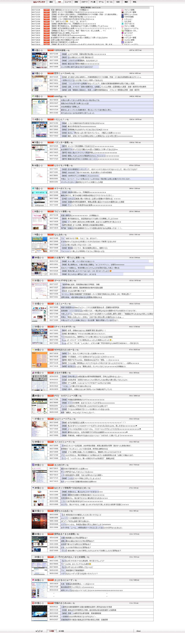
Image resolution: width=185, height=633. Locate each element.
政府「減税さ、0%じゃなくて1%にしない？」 (78, 412)
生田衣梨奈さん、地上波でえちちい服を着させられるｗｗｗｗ (84, 498)
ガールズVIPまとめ (63, 280)
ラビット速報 (129, 10)
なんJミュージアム (131, 28)
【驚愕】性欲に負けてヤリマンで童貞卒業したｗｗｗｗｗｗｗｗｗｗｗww (89, 153)
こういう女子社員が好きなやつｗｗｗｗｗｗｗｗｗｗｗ (82, 501)
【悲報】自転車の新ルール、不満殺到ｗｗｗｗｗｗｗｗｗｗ (73, 23)
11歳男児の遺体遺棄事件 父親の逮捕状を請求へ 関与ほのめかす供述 (86, 607)
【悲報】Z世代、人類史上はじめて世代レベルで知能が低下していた (86, 389)
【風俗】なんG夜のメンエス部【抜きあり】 (77, 57)
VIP (59, 2)
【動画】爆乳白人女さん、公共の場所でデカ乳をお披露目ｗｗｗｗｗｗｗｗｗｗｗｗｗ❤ (94, 432)
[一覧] (68, 50)
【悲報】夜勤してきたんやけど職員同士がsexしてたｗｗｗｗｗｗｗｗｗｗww (90, 156)
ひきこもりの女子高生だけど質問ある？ (76, 547)
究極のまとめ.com (62, 603)
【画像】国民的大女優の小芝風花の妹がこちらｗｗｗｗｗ (82, 495)
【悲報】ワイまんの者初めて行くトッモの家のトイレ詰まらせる (85, 409)
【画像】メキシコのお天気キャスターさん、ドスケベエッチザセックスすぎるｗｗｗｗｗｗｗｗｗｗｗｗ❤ (101, 429)
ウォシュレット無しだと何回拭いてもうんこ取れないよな (82, 251)
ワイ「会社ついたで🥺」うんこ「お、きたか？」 (69, 21)
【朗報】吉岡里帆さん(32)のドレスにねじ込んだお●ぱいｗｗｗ (84, 130)
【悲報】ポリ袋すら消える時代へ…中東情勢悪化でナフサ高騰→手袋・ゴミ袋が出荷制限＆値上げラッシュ (101, 77)
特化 (134, 2)
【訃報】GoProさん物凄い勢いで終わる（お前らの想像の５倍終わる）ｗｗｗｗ (91, 199)
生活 (117, 2)
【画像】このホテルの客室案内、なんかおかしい (79, 61)
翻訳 (126, 2)
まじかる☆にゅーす (63, 580)
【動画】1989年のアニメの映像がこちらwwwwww (80, 176)
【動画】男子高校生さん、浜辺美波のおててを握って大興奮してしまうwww (79, 26)
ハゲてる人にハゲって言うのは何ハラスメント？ (79, 574)
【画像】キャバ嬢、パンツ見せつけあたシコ (77, 261)
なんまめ (127, 21)
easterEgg (58, 96)
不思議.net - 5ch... (130, 31)
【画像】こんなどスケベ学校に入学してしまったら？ (81, 478)
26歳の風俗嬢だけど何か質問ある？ (74, 538)
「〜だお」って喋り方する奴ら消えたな (76, 386)
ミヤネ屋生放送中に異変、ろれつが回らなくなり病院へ (82, 475)
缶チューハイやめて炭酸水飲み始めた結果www (78, 482)
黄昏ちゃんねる (61, 511)
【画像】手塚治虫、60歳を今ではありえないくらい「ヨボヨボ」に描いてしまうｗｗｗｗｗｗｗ (97, 435)
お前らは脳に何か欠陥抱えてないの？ (65, 40)
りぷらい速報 (129, 40)
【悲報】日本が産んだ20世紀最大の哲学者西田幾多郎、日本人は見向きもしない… (92, 376)
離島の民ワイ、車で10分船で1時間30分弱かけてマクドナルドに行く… (87, 195)
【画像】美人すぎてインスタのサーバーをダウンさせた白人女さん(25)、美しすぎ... (82, 44)
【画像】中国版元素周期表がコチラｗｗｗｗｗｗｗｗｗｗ (82, 400)
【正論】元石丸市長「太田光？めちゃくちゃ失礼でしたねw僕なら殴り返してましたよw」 (95, 380)
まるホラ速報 (60, 373)
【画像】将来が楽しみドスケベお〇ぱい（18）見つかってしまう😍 (86, 271)
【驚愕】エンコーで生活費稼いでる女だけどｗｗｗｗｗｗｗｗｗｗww (77, 12)
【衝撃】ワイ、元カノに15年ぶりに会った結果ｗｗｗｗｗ (82, 354)
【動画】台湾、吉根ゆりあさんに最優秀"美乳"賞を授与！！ (83, 330)
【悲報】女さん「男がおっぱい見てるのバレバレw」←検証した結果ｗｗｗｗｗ (91, 133)
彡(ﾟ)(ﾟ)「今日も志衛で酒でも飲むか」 (75, 521)
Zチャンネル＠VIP (62, 326)
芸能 (76, 2)
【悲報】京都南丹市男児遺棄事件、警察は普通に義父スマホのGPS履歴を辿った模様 (92, 202)
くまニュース (60, 304)
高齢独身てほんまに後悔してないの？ (65, 33)
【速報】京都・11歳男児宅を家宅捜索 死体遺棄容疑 (81, 613)
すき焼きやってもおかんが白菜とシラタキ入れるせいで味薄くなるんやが (88, 242)
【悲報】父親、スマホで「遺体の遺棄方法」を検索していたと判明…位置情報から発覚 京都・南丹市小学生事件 (103, 87)
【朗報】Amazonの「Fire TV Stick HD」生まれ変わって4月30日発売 (86, 172)
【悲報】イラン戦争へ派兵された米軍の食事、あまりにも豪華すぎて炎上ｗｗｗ (91, 222)
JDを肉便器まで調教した (70, 107)
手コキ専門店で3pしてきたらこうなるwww (77, 472)
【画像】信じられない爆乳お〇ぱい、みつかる (78, 274)
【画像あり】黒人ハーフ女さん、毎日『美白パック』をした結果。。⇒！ (78, 30)
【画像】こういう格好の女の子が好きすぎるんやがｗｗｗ (72, 19)
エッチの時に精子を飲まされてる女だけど (77, 67)
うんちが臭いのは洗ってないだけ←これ (76, 245)
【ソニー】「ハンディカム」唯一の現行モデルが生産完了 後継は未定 (87, 458)
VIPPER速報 (129, 17)
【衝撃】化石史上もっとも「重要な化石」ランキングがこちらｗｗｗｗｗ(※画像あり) (93, 366)
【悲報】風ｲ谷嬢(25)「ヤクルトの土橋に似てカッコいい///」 (83, 334)
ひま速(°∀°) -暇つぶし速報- (67, 257)
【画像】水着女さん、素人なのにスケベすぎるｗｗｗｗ (82, 492)
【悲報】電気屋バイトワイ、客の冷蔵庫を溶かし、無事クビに (84, 248)
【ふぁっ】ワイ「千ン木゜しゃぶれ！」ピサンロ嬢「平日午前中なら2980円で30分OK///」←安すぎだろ (100, 343)
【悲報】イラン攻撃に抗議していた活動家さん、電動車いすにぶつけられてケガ (91, 452)
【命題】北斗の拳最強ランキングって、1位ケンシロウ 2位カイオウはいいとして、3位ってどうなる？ (99, 169)
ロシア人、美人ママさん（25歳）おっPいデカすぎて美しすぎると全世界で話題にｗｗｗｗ (95, 505)
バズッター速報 (130, 12)
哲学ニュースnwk (130, 14)
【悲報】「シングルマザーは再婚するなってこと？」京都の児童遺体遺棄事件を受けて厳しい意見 (98, 83)
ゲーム (101, 2)
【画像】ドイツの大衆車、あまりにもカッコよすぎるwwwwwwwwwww (88, 403)
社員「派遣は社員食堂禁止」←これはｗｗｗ (77, 584)
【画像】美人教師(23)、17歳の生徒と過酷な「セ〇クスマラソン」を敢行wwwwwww (92, 265)
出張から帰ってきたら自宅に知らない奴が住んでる (80, 100)
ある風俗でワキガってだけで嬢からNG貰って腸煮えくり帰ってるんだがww (79, 37)
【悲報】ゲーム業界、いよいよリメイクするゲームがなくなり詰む (86, 383)
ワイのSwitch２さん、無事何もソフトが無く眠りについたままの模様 (87, 337)
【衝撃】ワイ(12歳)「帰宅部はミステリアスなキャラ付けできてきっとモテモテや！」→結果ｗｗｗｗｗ (100, 363)
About (138, 631)
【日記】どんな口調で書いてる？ (73, 291)
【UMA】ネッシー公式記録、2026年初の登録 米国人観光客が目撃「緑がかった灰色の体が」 (96, 446)
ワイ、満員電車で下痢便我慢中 (72, 570)
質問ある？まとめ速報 (64, 534)
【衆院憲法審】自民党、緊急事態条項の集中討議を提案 (82, 288)
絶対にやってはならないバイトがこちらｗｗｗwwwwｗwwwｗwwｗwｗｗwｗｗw (92, 590)
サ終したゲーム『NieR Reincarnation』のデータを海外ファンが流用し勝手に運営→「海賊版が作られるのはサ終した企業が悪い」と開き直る (107, 315)
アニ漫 (93, 2)
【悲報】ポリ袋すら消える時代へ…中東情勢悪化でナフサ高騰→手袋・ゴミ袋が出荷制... (84, 14)
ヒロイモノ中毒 (61, 165)
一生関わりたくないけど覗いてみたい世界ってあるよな (82, 80)
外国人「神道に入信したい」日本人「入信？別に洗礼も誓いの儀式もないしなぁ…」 (92, 317)
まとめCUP (128, 42)
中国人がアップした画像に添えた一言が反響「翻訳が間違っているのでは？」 (90, 320)
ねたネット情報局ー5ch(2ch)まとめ (70, 488)
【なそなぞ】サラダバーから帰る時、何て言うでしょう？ (82, 561)
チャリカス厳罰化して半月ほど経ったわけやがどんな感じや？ (84, 406)
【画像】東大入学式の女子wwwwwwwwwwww (68, 35)
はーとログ (128, 33)
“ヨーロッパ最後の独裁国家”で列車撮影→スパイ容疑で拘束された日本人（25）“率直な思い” (96, 294)
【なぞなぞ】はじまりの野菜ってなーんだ (77, 567)
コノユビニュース (62, 442)
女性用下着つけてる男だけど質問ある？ (76, 544)
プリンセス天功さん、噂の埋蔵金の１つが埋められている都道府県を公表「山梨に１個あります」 (98, 455)
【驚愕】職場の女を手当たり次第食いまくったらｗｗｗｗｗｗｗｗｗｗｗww (90, 159)
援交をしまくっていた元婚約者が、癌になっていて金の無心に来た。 (87, 110)
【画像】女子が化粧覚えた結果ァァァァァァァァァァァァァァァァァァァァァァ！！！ (83, 28)
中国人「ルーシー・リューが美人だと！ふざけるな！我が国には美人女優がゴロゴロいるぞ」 (96, 179)
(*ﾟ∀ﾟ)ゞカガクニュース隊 (65, 396)
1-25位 (52, 631)
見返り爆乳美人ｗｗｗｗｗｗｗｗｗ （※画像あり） (70, 10)
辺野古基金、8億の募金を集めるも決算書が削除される (81, 297)
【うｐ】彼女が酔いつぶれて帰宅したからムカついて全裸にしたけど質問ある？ (91, 551)
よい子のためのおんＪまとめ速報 (69, 557)
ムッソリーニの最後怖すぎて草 (72, 518)
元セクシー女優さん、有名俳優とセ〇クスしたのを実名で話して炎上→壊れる (90, 268)
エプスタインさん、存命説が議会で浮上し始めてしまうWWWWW (86, 524)
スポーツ (84, 2)
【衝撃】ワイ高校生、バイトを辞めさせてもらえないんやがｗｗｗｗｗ (87, 357)
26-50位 (61, 631)
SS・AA (109, 2)
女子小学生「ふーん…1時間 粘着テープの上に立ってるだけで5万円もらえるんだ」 (92, 528)
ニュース (68, 2)
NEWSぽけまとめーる (64, 350)
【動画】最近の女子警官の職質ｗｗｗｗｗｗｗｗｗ (80, 64)
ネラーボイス (129, 24)
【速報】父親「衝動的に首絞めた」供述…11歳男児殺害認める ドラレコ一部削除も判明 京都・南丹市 (100, 90)
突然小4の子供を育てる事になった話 (75, 103)
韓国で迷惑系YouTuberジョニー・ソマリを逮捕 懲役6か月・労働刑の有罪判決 (90, 307)
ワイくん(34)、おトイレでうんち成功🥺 (76, 564)
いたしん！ (128, 19)
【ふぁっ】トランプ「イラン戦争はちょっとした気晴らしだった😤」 (87, 340)
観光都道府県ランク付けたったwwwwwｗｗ (77, 587)
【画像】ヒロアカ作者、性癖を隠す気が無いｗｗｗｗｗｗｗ (73, 16)
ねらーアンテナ (39, 2)
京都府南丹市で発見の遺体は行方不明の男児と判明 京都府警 (84, 620)
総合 (51, 2)
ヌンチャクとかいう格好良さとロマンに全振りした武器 (82, 182)
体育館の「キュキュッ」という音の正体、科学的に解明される (84, 449)
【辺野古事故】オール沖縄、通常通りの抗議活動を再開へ (82, 225)
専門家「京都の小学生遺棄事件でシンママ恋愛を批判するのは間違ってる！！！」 (92, 228)
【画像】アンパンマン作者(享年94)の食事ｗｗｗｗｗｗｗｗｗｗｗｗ (86, 205)
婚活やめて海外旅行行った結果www (64, 42)
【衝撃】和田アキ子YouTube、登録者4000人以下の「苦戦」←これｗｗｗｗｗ (90, 360)
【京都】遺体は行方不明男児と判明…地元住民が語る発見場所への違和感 (88, 610)
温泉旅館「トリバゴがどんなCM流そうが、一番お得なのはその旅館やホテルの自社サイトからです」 (99, 311)
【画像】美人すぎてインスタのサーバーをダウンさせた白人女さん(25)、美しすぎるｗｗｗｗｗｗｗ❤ (99, 426)
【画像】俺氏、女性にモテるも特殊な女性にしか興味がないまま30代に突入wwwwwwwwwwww (97, 136)
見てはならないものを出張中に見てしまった (77, 113)
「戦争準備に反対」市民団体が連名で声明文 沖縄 (80, 284)
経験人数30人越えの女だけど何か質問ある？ (77, 541)
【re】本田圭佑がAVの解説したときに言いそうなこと (81, 515)
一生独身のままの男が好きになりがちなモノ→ (78, 616)
